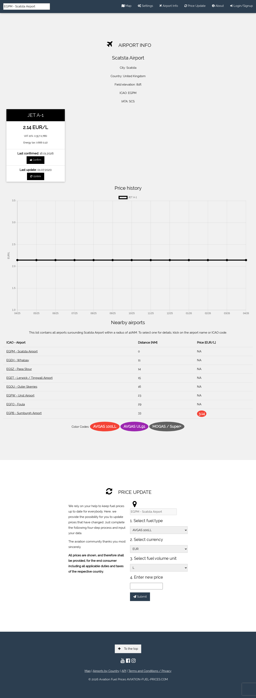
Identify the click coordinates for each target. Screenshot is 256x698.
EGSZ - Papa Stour (19, 369)
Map (126, 6)
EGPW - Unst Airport (20, 395)
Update (35, 176)
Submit (140, 596)
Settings (145, 6)
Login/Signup (241, 6)
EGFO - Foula (15, 404)
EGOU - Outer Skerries (21, 386)
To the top (128, 649)
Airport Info (168, 6)
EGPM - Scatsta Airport (22, 351)
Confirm (35, 159)
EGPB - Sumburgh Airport (24, 413)
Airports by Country (106, 671)
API (124, 671)
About (218, 6)
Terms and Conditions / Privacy (149, 671)
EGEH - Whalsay (17, 360)
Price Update (195, 6)
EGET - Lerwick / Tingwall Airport (29, 378)
